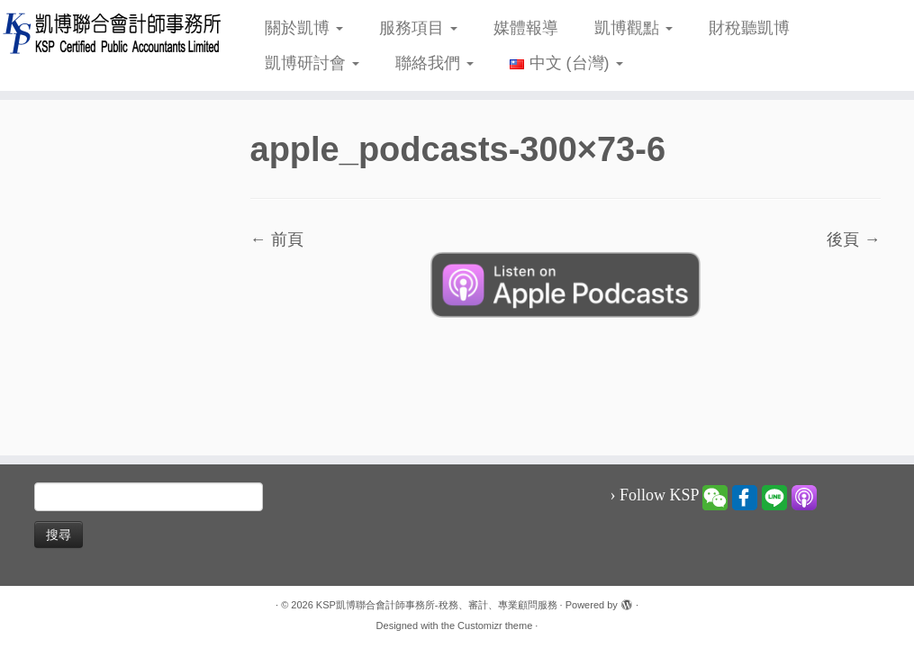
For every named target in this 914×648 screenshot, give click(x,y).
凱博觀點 (633, 28)
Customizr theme (494, 625)
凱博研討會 (312, 63)
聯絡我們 (434, 63)
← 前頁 (276, 239)
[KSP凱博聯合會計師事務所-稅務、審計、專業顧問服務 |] (107, 33)
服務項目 (418, 28)
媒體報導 (525, 28)
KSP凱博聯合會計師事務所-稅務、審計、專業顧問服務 (436, 604)
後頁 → (853, 239)
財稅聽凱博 (749, 28)
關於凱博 (304, 28)
